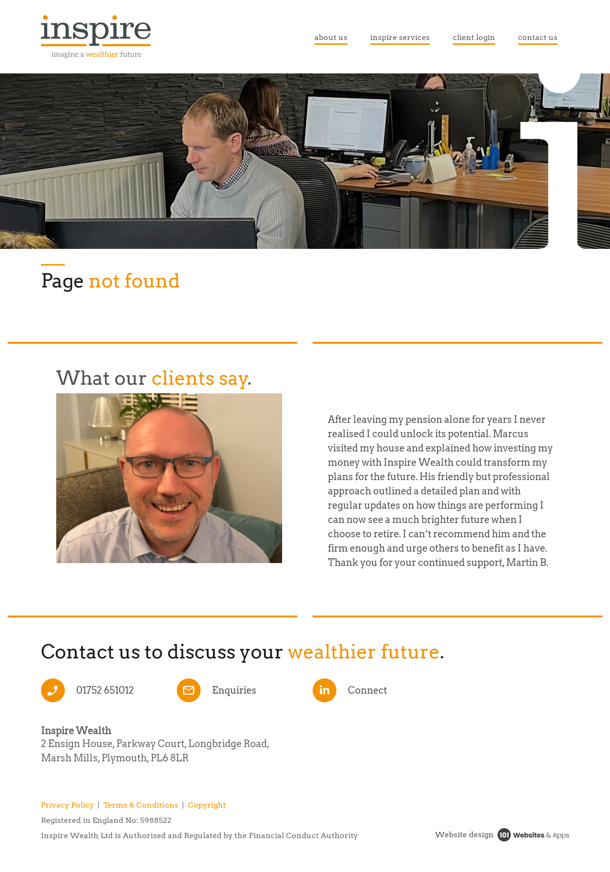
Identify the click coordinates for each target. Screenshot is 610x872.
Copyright (207, 805)
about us (331, 37)
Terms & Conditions (140, 805)
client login (474, 37)
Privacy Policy (67, 805)
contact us (538, 37)
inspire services (400, 37)
